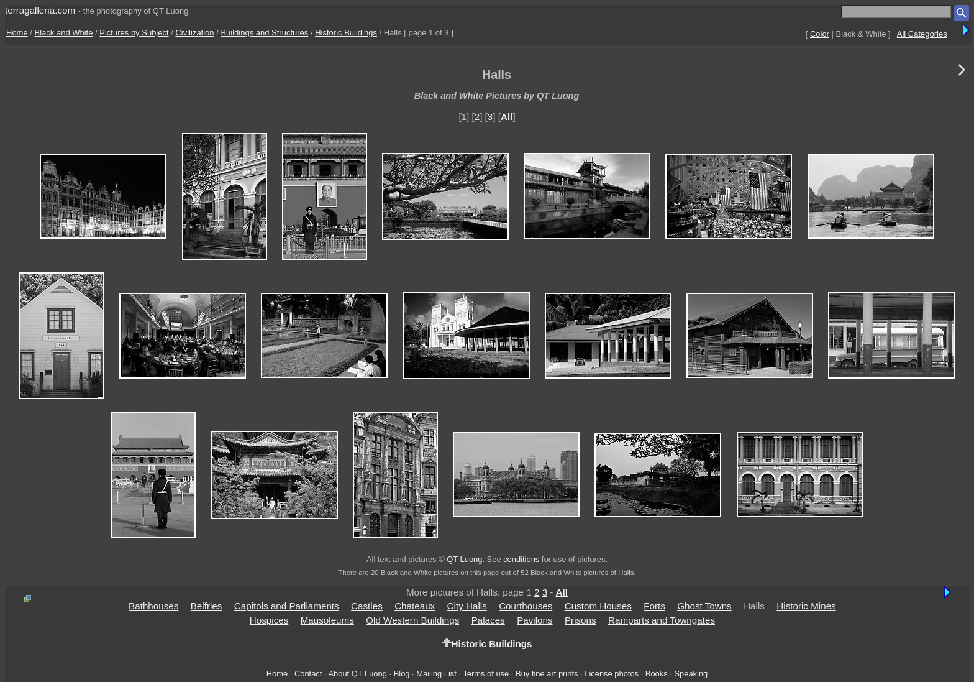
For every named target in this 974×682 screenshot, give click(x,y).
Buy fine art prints (547, 673)
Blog (402, 673)
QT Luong (464, 559)
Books (656, 673)
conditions (521, 559)
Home (17, 32)
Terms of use (486, 673)
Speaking (691, 673)
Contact (308, 673)
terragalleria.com (40, 10)
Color (819, 34)
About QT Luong (357, 673)
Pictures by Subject (133, 32)
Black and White (64, 32)
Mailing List (436, 673)
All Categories (922, 34)
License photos (612, 673)
